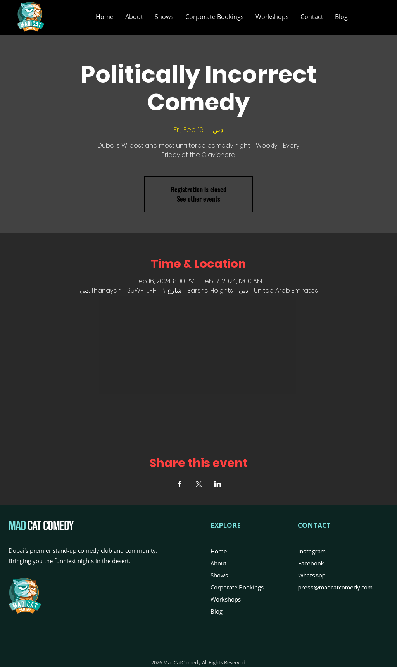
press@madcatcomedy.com (335, 587)
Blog (217, 611)
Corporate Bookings (237, 587)
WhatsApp (312, 575)
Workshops (226, 599)
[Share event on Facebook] (179, 484)
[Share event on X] (198, 484)
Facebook (311, 563)
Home (219, 551)
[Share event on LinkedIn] (217, 484)
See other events (198, 198)
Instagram (312, 551)
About (218, 563)
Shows (219, 575)
